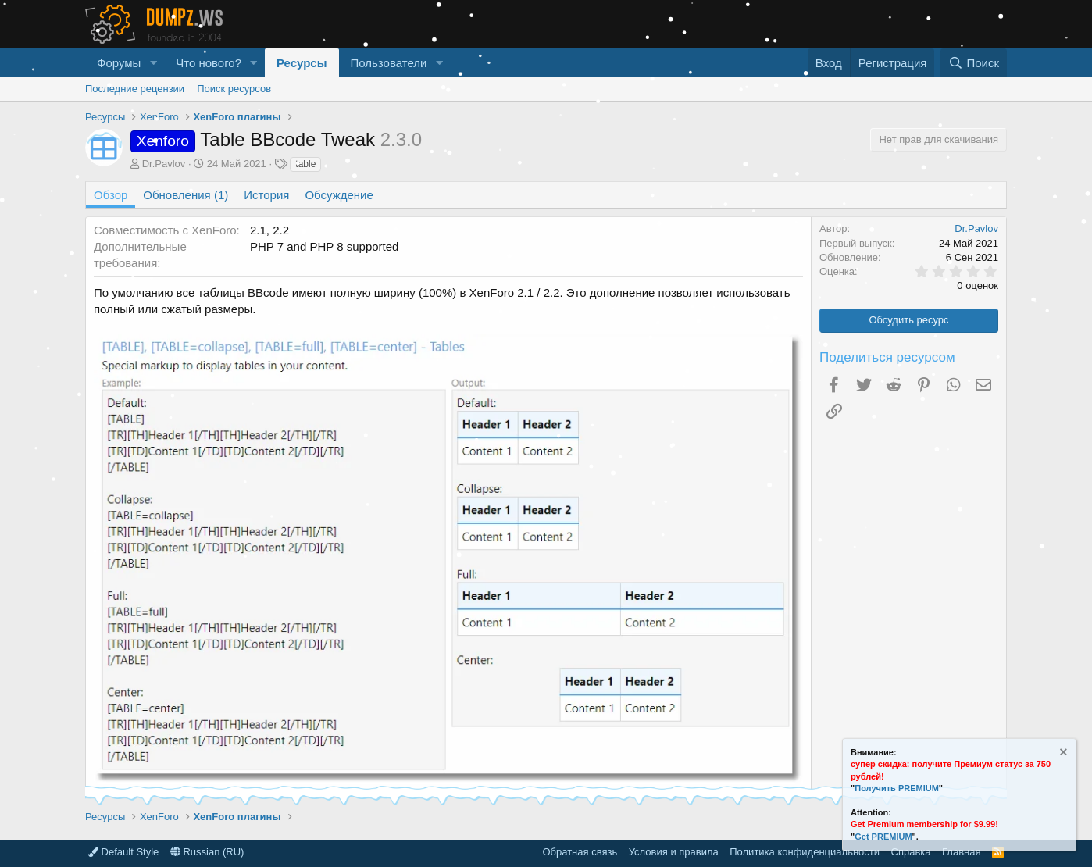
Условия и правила (674, 852)
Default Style (123, 852)
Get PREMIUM (883, 836)
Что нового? (208, 63)
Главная (961, 852)
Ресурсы (302, 63)
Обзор (110, 195)
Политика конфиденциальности (805, 852)
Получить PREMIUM (897, 788)
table (305, 164)
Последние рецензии (134, 89)
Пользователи (389, 63)
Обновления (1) (185, 195)
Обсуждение (339, 195)
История (266, 195)
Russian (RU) (207, 852)
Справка (911, 852)
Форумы (119, 63)
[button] (153, 62)
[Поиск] (973, 62)
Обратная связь (579, 852)
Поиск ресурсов (234, 89)
